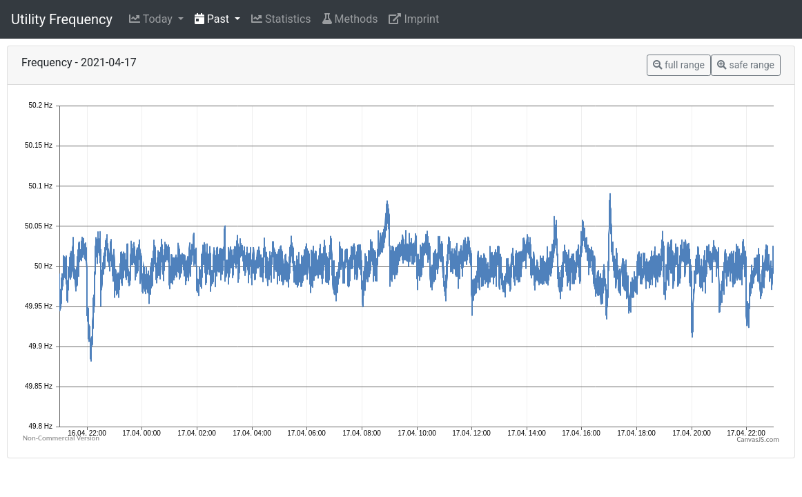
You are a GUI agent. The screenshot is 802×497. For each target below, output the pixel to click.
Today (152, 19)
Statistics (281, 19)
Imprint (414, 19)
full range (679, 64)
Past (213, 19)
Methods (350, 19)
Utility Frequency (62, 19)
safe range (745, 64)
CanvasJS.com (757, 439)
